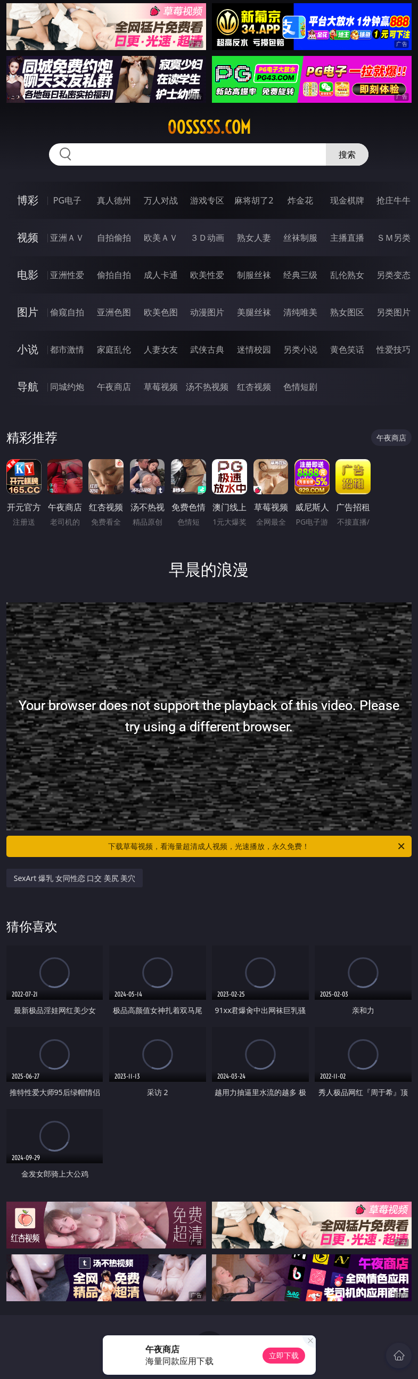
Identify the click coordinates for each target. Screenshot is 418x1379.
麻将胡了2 (253, 200)
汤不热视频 (207, 387)
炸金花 (300, 200)
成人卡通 (161, 275)
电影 (27, 274)
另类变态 (393, 275)
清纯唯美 (300, 312)
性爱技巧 (393, 349)
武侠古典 (207, 349)
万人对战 (161, 200)
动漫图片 (207, 312)
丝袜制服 (300, 237)
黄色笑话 (347, 349)
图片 (27, 312)
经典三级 (300, 275)
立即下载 (284, 1355)
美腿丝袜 (254, 312)
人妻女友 (161, 349)
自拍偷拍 (114, 237)
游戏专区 (207, 200)
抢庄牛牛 (393, 200)
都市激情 (67, 349)
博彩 (27, 200)
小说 (27, 349)
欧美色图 (161, 312)
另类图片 (393, 312)
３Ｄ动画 (207, 237)
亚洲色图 (114, 312)
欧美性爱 (207, 275)
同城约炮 (67, 387)
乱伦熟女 (347, 275)
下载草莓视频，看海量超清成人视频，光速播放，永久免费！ (257, 846)
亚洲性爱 (67, 275)
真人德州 (114, 200)
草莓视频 (161, 387)
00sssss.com (209, 127)
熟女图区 (347, 312)
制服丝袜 (254, 275)
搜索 (347, 154)
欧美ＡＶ (161, 237)
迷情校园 (254, 349)
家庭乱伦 (114, 349)
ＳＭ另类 (393, 237)
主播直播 (347, 237)
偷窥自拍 (67, 312)
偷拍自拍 (114, 275)
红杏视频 (254, 387)
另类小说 (300, 349)
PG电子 (67, 200)
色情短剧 (300, 387)
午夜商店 (114, 387)
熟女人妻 (254, 237)
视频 (27, 237)
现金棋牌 (347, 200)
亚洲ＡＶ (67, 237)
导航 (27, 386)
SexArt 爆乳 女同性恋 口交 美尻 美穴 (75, 878)
